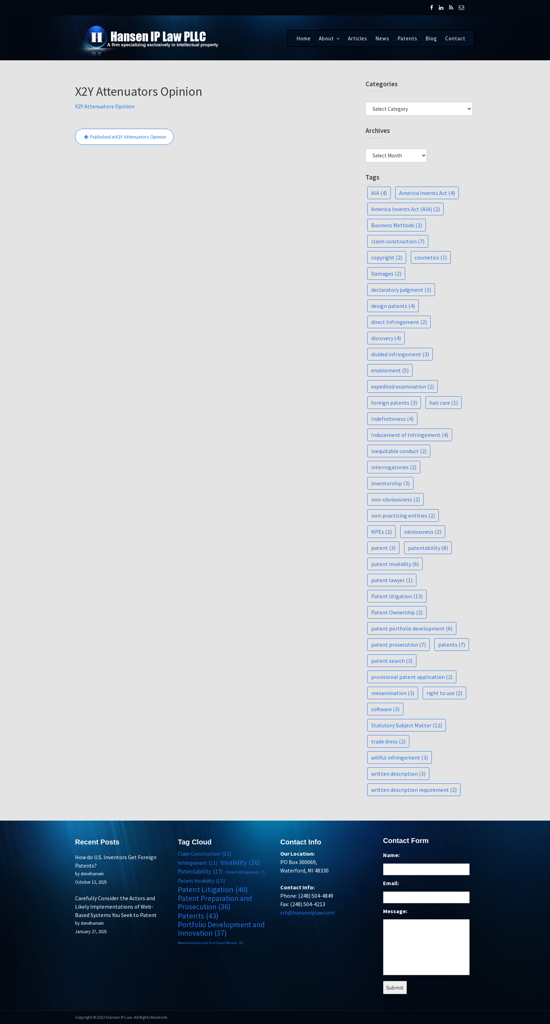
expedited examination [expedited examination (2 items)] (402, 386)
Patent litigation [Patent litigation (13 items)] (397, 596)
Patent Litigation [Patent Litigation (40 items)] (212, 889)
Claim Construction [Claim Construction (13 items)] (204, 854)
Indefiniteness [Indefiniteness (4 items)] (392, 418)
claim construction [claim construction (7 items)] (397, 241)
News (382, 38)
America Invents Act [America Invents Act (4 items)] (427, 192)
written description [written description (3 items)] (398, 773)
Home (303, 38)
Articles (357, 38)
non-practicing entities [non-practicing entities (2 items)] (403, 515)
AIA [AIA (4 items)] (379, 192)
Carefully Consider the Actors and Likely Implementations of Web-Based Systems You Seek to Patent (116, 906)
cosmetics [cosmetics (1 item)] (431, 257)
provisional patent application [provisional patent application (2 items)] (411, 676)
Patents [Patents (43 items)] (198, 915)
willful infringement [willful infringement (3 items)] (399, 757)
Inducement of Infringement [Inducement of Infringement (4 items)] (409, 434)
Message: (395, 911)
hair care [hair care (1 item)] (443, 402)
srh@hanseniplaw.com (308, 912)
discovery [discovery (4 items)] (386, 338)
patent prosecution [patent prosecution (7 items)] (398, 644)
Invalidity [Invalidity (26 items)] (240, 862)
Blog (431, 38)
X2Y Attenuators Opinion (104, 106)
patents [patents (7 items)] (451, 644)
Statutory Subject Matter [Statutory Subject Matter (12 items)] (406, 725)
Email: (393, 883)
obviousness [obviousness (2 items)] (422, 531)
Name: (391, 856)
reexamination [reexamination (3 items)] (392, 692)
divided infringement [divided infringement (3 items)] (400, 354)
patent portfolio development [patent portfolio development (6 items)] (411, 628)
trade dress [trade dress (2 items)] (388, 741)
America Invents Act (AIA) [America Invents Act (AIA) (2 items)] (405, 209)
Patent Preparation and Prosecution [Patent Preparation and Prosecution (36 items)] (214, 902)
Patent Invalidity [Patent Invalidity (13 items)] (201, 881)
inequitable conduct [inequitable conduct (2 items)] (399, 450)
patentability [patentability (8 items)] (428, 547)
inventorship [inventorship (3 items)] (390, 483)
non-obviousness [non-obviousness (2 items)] (395, 499)
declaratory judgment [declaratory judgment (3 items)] (401, 289)
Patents (407, 38)
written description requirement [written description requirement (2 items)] (414, 789)
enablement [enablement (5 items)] (390, 370)
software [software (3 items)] (385, 709)
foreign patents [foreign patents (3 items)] (394, 402)
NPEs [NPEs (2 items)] (381, 531)
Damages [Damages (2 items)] (386, 273)
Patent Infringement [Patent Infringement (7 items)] (244, 872)
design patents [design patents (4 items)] (393, 305)
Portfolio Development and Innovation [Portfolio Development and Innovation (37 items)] (221, 928)
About (326, 38)
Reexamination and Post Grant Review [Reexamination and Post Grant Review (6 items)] (210, 942)
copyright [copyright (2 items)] (386, 257)
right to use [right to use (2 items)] (444, 692)
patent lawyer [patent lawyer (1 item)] (391, 580)
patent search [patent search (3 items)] (391, 660)
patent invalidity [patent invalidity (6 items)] (395, 563)
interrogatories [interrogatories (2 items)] (393, 467)
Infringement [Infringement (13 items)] (197, 863)
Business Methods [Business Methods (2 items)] (396, 225)
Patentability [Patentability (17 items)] (200, 872)
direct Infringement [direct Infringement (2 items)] (399, 321)
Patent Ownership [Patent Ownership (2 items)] (397, 612)
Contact (455, 38)
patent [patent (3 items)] (383, 547)
